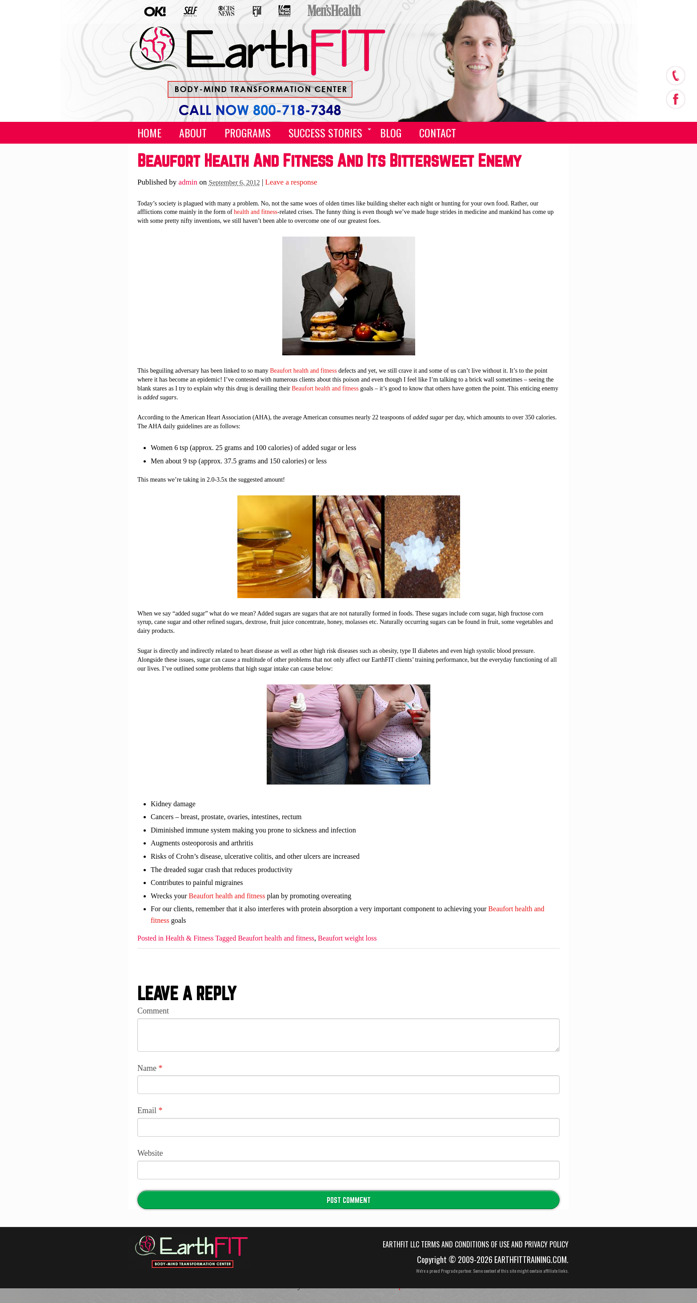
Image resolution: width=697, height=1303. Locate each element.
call (675, 75)
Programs (247, 133)
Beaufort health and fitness (303, 370)
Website (150, 1153)
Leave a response (291, 182)
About (193, 133)
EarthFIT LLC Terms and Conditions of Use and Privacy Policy (476, 1244)
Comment (153, 1010)
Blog (390, 133)
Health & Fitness (189, 938)
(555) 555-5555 (251, 103)
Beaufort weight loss (347, 938)
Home (149, 133)
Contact (437, 133)
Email (150, 1110)
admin (188, 182)
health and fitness (255, 212)
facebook (675, 97)
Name (149, 1068)
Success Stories (325, 133)
